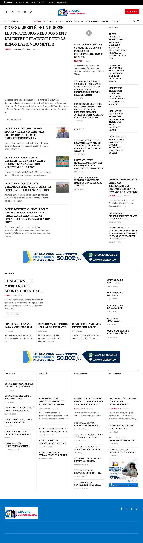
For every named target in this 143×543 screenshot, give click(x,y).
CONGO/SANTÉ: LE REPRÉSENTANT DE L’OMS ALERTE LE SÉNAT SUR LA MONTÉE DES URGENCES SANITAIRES (52, 442)
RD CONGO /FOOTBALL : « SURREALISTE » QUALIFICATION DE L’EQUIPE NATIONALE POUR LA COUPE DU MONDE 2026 (116, 319)
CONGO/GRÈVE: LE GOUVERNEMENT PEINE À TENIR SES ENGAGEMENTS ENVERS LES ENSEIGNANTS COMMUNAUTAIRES (87, 483)
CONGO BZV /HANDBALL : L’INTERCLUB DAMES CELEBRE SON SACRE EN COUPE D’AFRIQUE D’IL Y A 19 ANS (87, 326)
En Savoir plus (14, 120)
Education (78, 61)
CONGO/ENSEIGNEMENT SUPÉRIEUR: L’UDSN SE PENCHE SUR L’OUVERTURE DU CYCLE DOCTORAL (88, 51)
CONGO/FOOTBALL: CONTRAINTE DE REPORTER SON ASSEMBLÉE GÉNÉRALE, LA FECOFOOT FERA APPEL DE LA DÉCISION (123, 233)
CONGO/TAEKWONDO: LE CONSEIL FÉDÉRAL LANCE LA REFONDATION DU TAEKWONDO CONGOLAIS (118, 332)
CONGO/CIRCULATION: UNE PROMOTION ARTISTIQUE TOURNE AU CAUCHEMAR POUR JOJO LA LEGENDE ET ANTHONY (88, 145)
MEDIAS (7, 49)
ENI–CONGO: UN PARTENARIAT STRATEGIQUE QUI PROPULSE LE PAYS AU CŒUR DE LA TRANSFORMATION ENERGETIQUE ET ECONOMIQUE (123, 439)
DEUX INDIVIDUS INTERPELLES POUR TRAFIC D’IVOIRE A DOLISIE (123, 216)
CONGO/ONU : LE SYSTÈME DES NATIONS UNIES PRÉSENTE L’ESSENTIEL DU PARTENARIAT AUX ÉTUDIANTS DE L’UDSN (88, 460)
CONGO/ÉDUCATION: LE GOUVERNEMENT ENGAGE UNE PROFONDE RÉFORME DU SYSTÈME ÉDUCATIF (89, 448)
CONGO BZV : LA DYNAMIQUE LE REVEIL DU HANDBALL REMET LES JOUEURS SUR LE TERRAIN (116, 307)
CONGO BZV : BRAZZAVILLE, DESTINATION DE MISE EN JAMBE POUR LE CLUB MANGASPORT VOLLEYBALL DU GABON (25, 162)
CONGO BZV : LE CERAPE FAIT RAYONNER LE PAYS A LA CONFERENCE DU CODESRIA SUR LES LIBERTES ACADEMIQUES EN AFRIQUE (88, 401)
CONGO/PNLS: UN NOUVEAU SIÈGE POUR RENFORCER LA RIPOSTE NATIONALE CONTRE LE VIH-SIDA (53, 430)
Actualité (47, 21)
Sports (58, 21)
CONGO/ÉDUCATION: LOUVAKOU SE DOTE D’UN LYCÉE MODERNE (87, 471)
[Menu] (138, 21)
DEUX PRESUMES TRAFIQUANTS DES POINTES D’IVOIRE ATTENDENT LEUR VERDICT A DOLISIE (117, 144)
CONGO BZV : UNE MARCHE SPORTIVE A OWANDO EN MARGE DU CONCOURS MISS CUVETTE (88, 181)
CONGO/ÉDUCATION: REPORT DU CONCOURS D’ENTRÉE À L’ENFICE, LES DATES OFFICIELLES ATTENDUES (87, 424)
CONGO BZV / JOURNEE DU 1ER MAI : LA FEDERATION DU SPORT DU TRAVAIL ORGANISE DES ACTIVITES (53, 326)
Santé (42, 408)
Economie (79, 21)
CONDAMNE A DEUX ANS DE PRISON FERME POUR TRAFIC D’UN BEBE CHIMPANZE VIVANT (116, 73)
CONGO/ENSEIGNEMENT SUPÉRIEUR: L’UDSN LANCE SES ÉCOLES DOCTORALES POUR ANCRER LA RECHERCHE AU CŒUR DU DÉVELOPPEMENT (87, 88)
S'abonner (132, 12)
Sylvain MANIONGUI (23, 49)
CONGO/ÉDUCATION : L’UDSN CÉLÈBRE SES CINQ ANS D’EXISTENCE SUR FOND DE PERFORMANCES (88, 436)
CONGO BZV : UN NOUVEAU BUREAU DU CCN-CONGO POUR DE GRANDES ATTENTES (52, 401)
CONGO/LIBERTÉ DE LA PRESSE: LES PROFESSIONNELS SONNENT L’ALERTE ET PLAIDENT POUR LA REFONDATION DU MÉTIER (42, 3)
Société (68, 21)
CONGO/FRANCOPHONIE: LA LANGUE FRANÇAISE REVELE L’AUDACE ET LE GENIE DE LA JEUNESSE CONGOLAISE (19, 385)
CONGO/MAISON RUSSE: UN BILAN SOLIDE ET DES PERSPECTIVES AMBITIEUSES (18, 421)
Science (77, 408)
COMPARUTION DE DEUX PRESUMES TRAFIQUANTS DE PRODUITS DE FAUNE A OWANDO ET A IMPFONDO (123, 186)
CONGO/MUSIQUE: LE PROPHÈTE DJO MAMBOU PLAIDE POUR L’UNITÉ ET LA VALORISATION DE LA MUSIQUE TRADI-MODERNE (19, 433)
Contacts (116, 21)
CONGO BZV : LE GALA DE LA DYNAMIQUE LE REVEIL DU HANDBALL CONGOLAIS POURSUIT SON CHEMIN (28, 187)
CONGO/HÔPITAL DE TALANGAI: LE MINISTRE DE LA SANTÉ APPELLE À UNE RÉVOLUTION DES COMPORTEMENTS (53, 454)
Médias (105, 21)
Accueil (37, 21)
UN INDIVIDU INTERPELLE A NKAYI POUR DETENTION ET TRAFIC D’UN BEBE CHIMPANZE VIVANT (116, 120)
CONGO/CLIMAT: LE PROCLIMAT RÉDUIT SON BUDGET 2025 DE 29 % (121, 451)
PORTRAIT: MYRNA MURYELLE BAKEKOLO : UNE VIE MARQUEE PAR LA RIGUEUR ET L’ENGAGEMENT (88, 164)
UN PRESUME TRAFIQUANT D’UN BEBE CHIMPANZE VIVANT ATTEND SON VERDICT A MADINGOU (117, 96)
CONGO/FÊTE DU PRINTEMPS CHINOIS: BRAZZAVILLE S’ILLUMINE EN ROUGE (19, 409)
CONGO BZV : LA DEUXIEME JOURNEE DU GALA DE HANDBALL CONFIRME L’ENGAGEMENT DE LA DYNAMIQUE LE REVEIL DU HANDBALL (116, 294)
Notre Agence (91, 21)
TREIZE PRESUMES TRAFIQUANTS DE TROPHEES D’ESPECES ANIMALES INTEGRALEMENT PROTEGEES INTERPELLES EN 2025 (118, 46)
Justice (112, 196)
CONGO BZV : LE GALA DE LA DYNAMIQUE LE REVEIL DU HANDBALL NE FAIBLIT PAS (115, 281)
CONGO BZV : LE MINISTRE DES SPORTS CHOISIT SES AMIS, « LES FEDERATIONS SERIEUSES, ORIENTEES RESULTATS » (25, 133)
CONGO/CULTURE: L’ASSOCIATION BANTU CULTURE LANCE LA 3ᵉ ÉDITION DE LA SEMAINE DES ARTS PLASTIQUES (19, 444)
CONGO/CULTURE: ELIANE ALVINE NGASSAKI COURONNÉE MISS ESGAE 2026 (18, 397)
